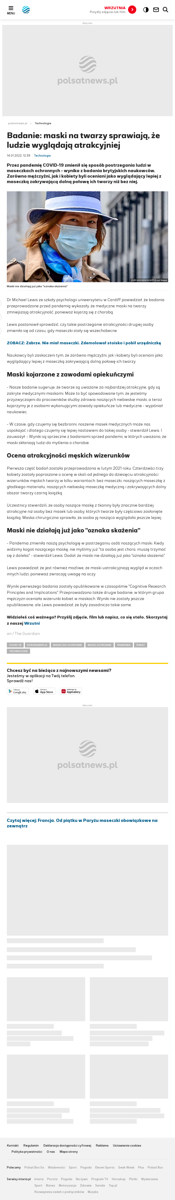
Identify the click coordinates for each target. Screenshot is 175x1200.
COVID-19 (15, 645)
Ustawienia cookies (127, 1146)
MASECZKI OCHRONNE (67, 645)
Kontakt (13, 1146)
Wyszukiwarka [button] (165, 10)
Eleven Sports (105, 1167)
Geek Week (126, 1167)
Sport (73, 1167)
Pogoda (86, 1167)
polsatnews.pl (17, 123)
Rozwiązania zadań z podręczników (59, 1192)
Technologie (43, 123)
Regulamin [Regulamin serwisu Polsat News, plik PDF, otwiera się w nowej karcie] (31, 1146)
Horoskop (119, 1179)
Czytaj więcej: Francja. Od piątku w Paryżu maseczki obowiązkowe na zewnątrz (82, 823)
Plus (141, 1167)
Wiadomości (56, 1167)
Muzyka (93, 1192)
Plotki (133, 1179)
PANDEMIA (124, 645)
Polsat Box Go (34, 1167)
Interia (39, 1179)
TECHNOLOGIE (18, 651)
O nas (51, 1152)
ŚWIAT (140, 645)
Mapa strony (68, 1152)
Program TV (99, 1179)
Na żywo (82, 1179)
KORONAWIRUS (37, 645)
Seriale (100, 1185)
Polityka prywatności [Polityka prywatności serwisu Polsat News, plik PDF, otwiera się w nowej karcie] (26, 1152)
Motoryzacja (67, 1185)
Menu (11, 13)
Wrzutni (32, 623)
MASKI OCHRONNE (99, 645)
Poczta (52, 1179)
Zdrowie (86, 1185)
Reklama (102, 1146)
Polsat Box (155, 1167)
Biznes (50, 1185)
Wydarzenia (149, 1179)
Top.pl (113, 1185)
